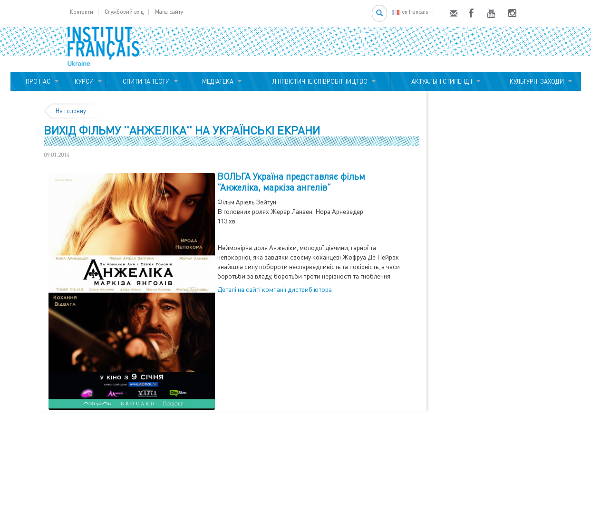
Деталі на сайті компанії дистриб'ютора (274, 289)
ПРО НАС (36, 81)
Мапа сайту (169, 12)
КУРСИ (84, 81)
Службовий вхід (124, 12)
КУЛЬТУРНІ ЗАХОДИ (535, 81)
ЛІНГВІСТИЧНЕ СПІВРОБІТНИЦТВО (319, 81)
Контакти (81, 12)
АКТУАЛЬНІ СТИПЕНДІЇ (440, 81)
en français (410, 12)
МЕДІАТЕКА (216, 81)
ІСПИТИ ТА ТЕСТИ (145, 81)
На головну (71, 111)
